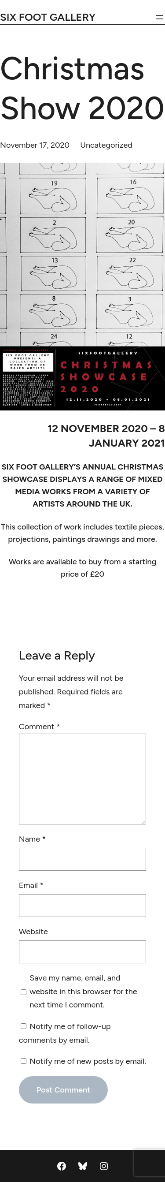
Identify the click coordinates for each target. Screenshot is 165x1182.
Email (31, 885)
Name (32, 839)
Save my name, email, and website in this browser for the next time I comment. (83, 991)
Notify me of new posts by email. (87, 1061)
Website (33, 931)
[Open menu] (159, 17)
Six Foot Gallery (47, 17)
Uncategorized (106, 145)
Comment (39, 726)
